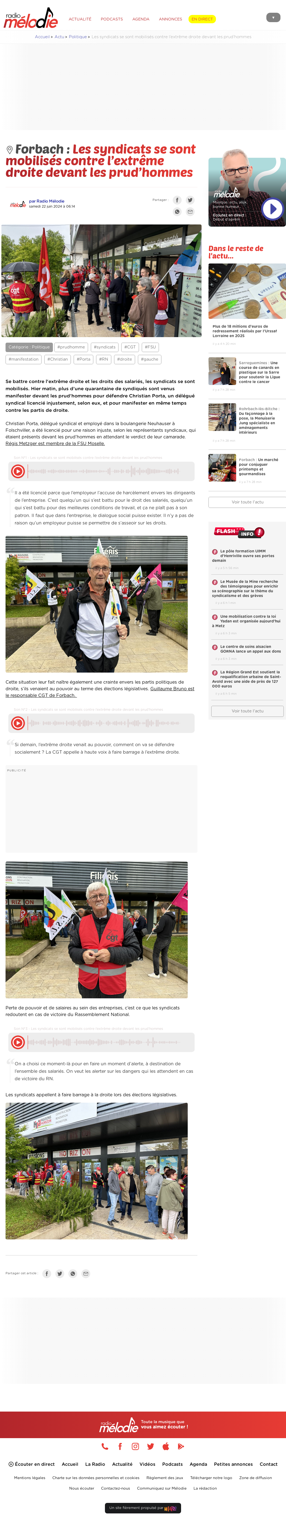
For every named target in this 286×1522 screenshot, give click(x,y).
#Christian (57, 359)
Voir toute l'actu (248, 711)
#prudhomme (71, 347)
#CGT (130, 347)
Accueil (42, 37)
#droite (124, 359)
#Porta (83, 359)
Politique (78, 37)
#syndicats (104, 347)
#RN (103, 359)
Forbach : (39, 148)
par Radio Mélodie (47, 201)
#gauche (149, 359)
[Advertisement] (147, 87)
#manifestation (23, 359)
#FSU (150, 347)
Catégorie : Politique (29, 347)
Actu (59, 37)
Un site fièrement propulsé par (142, 1509)
